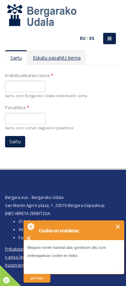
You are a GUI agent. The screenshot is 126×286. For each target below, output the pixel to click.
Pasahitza (17, 107)
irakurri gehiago (36, 274)
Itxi (118, 226)
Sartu (18, 60)
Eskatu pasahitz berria (57, 58)
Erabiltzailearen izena (29, 75)
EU (83, 38)
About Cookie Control (30, 226)
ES (91, 38)
